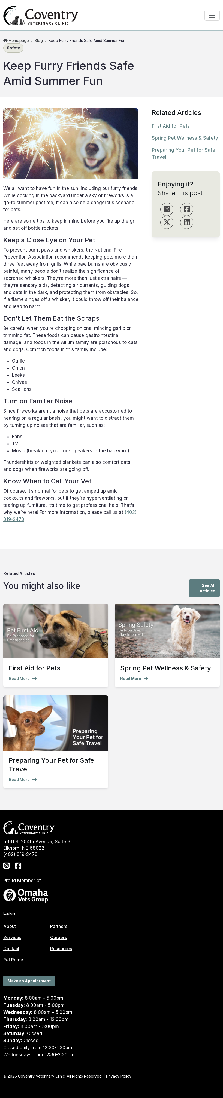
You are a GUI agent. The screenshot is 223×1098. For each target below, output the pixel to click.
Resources (61, 948)
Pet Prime (13, 959)
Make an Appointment (29, 981)
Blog (39, 40)
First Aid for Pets (171, 126)
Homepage (16, 40)
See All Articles (207, 588)
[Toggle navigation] (212, 15)
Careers (58, 937)
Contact (11, 948)
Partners (58, 926)
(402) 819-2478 (20, 854)
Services (12, 937)
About (9, 926)
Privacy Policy (118, 1076)
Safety (13, 47)
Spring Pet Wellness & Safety (185, 138)
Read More (23, 678)
